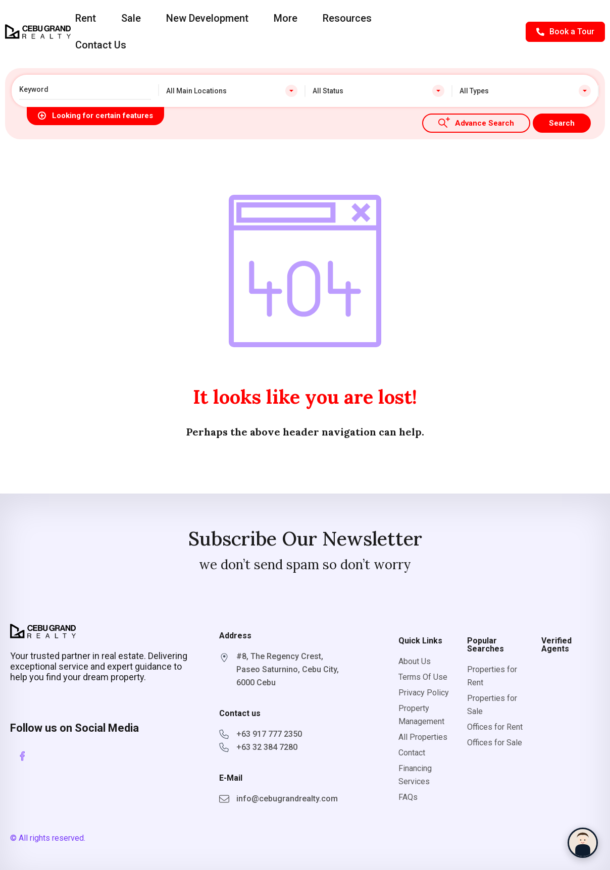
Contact (411, 752)
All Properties (422, 737)
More (285, 18)
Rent (85, 18)
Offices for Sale (494, 742)
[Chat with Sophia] (583, 843)
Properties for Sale (492, 704)
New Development (207, 18)
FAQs (408, 797)
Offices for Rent (495, 727)
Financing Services (415, 775)
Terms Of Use (422, 677)
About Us (414, 661)
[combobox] (232, 91)
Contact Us (100, 45)
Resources (347, 18)
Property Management (421, 714)
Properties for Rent (492, 676)
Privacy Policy (423, 692)
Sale (131, 18)
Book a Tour (565, 31)
